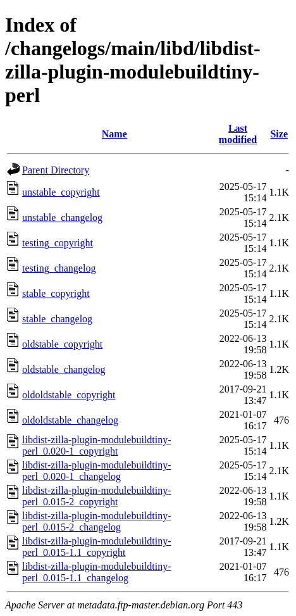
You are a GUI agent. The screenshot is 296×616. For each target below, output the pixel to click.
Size (279, 134)
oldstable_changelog (64, 369)
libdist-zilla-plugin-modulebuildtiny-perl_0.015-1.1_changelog (96, 572)
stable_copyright (56, 293)
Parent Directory (55, 170)
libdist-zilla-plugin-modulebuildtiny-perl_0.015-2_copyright (96, 496)
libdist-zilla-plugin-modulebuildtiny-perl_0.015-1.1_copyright (96, 547)
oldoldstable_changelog (70, 420)
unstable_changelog (62, 217)
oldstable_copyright (62, 344)
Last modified (238, 134)
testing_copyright (57, 242)
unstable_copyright (61, 192)
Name (114, 134)
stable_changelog (57, 318)
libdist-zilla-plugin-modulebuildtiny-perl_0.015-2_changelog (96, 521)
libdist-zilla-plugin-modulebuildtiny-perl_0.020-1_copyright (96, 445)
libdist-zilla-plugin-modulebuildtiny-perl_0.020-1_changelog (96, 471)
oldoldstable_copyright (69, 394)
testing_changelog (59, 268)
